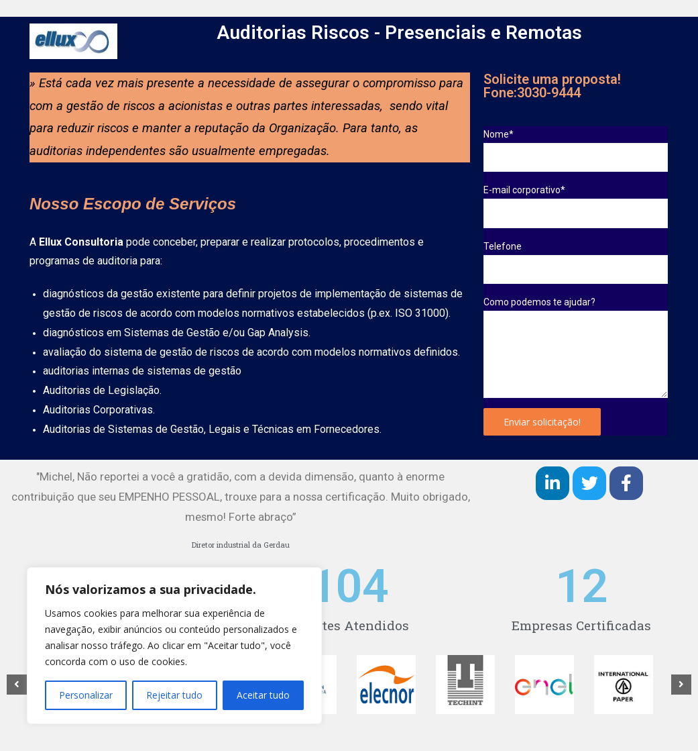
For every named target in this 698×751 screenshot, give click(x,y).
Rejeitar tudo (174, 695)
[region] (174, 645)
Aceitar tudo (263, 695)
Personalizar (86, 695)
